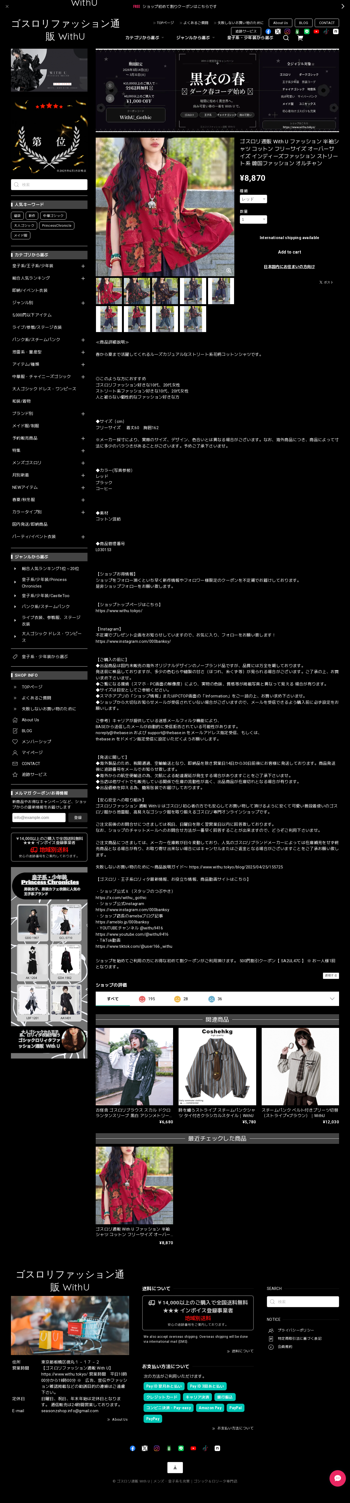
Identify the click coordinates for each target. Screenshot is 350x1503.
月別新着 (20, 475)
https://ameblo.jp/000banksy (122, 922)
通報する (331, 975)
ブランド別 (22, 413)
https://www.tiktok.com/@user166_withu (134, 946)
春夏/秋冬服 (23, 500)
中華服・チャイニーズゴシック (41, 376)
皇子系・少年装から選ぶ (250, 37)
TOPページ (165, 23)
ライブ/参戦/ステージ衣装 (37, 327)
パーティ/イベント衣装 (34, 536)
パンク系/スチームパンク (36, 340)
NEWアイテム (25, 487)
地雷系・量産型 (27, 352)
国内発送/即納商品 (30, 524)
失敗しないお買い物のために (241, 23)
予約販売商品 (24, 438)
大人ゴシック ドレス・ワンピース (44, 389)
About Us (280, 23)
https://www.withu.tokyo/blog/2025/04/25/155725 (236, 867)
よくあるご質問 (195, 23)
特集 (16, 450)
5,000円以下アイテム (32, 315)
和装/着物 (21, 401)
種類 (244, 191)
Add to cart (289, 252)
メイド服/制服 (25, 426)
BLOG (303, 23)
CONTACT (327, 23)
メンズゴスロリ (27, 463)
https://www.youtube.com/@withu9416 (132, 934)
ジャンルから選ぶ (196, 37)
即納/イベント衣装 (30, 290)
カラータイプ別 (27, 512)
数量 (244, 211)
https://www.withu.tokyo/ (119, 610)
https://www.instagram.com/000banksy (132, 909)
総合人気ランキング (31, 278)
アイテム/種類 (25, 364)
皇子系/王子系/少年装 (33, 266)
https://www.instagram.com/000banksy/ (133, 641)
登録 (78, 817)
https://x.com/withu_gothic (121, 897)
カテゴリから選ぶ (145, 37)
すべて (113, 999)
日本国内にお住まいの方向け (289, 266)
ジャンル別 (22, 303)
